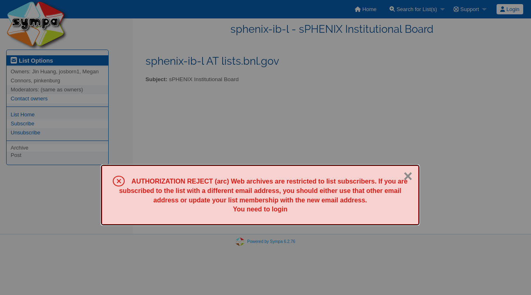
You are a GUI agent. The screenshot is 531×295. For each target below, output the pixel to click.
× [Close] (407, 176)
